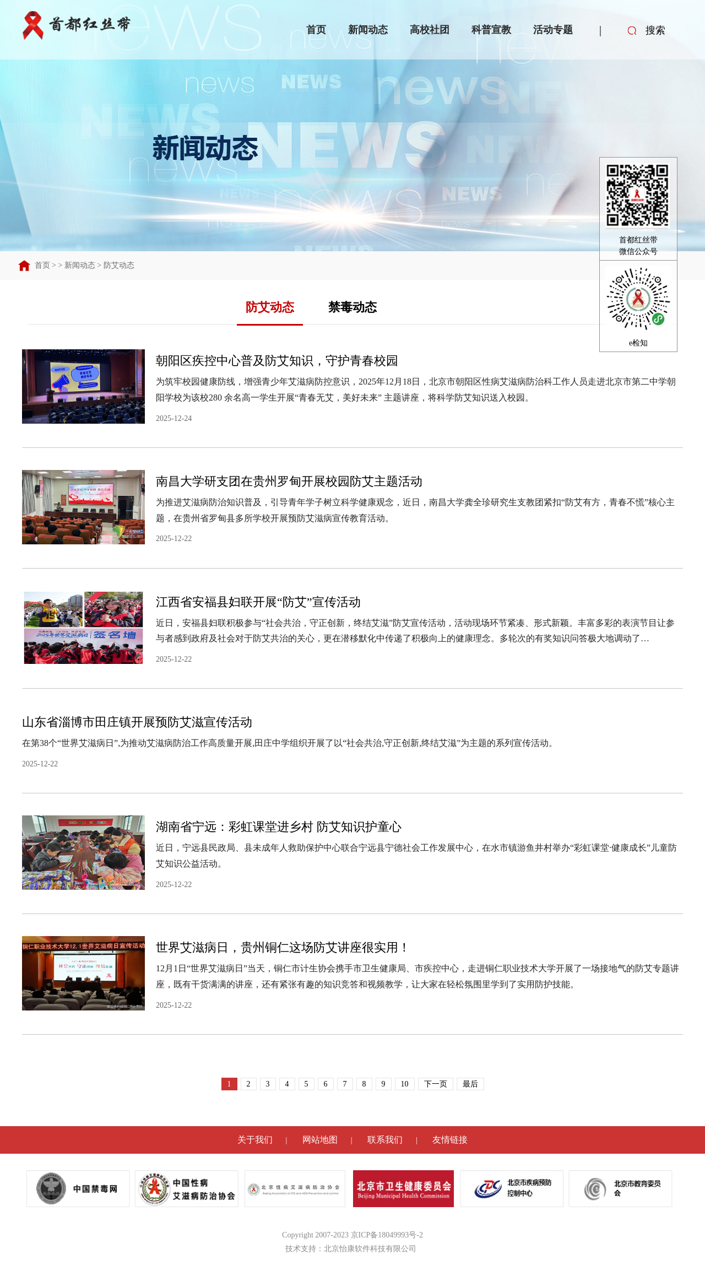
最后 (470, 1084)
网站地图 (320, 1139)
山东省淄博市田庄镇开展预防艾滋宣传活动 (137, 722)
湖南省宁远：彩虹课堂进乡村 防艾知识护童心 (279, 827)
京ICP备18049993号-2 (387, 1235)
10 (405, 1084)
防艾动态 (119, 265)
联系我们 (385, 1139)
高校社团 (429, 29)
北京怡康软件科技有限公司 (370, 1249)
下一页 (435, 1084)
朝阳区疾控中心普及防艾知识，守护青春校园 (277, 360)
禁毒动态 (352, 307)
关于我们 (255, 1139)
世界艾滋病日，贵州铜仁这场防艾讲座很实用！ (283, 947)
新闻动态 (368, 29)
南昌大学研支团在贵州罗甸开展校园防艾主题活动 (289, 481)
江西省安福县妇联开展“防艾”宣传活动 (258, 602)
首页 (316, 29)
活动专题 (553, 29)
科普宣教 (491, 29)
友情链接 (450, 1139)
